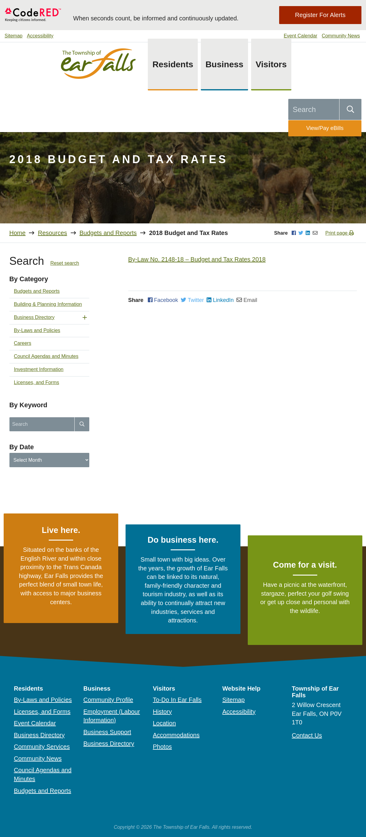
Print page (339, 233)
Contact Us (307, 735)
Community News (341, 35)
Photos (162, 746)
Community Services (42, 746)
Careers (22, 343)
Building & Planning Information (48, 304)
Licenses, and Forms (36, 382)
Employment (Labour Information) (112, 716)
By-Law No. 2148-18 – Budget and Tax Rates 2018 (197, 259)
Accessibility (40, 35)
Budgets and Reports (108, 232)
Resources (52, 232)
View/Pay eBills (325, 128)
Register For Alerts (320, 15)
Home (17, 232)
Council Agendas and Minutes (46, 356)
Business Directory (34, 317)
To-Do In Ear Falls (177, 699)
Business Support (107, 732)
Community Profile (108, 699)
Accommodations (176, 735)
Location (164, 723)
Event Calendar (300, 35)
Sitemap (14, 35)
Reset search (64, 263)
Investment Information (39, 369)
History (162, 711)
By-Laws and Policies (37, 330)
